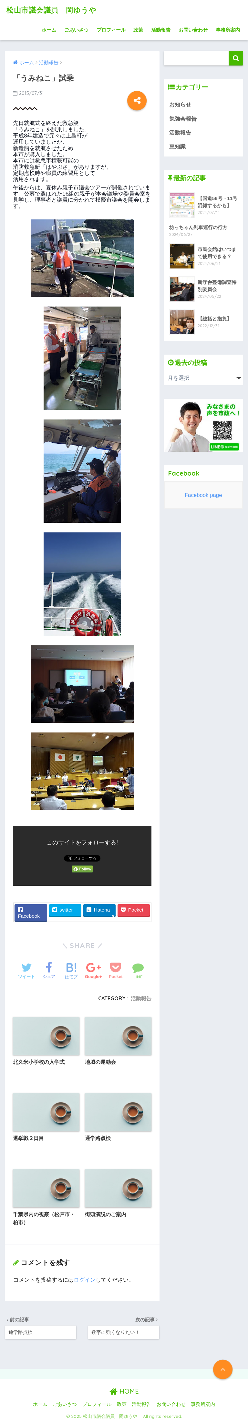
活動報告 (160, 30)
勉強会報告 (183, 119)
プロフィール (111, 30)
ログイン (85, 1280)
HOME (124, 1392)
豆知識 (177, 147)
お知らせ (180, 105)
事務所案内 (228, 30)
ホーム (49, 30)
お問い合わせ (193, 30)
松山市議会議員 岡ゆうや (57, 10)
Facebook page (203, 495)
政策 (138, 30)
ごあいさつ (76, 30)
